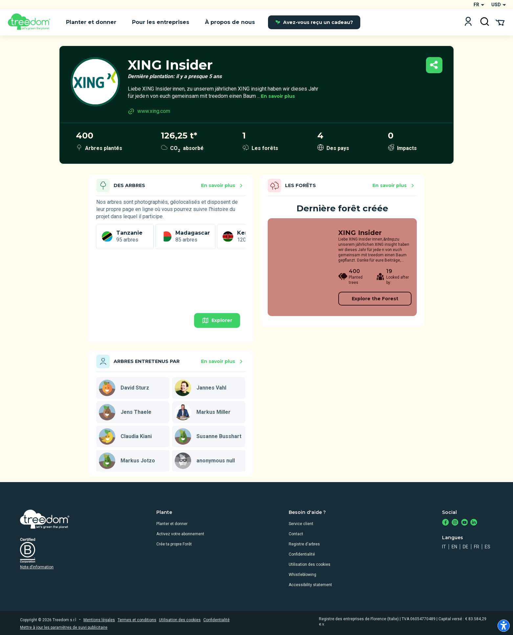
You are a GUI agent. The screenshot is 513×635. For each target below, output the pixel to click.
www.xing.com (149, 111)
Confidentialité (302, 554)
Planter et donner (172, 523)
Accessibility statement (310, 584)
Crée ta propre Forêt (174, 544)
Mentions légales (99, 620)
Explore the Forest (375, 299)
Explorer (217, 320)
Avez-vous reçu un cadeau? (314, 22)
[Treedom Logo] (32, 22)
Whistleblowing (302, 574)
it (444, 546)
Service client (301, 523)
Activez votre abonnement (180, 534)
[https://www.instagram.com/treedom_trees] (455, 523)
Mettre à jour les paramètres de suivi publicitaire (63, 627)
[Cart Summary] (500, 22)
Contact (296, 534)
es (487, 546)
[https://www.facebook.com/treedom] (445, 523)
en (454, 546)
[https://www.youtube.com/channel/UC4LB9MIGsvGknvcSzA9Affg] (464, 523)
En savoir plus (278, 96)
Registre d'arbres (304, 544)
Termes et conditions (137, 620)
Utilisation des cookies (309, 564)
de (465, 546)
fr (476, 546)
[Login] (468, 22)
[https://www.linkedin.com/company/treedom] (473, 523)
